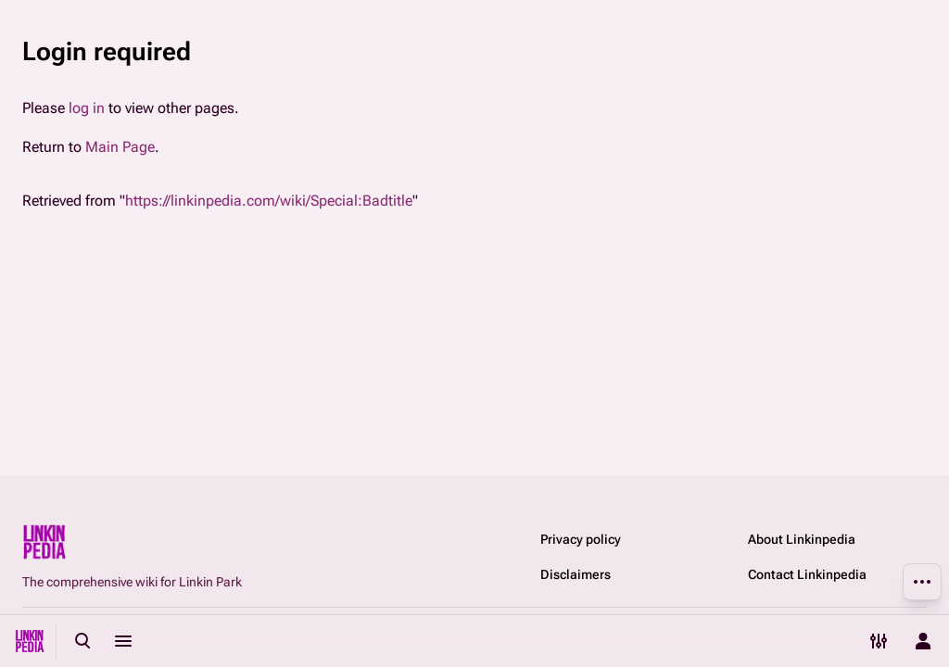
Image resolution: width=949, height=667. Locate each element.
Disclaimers (575, 574)
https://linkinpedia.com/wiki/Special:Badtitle (268, 200)
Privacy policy (580, 539)
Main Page (120, 147)
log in (87, 108)
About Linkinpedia (801, 539)
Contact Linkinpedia (807, 574)
